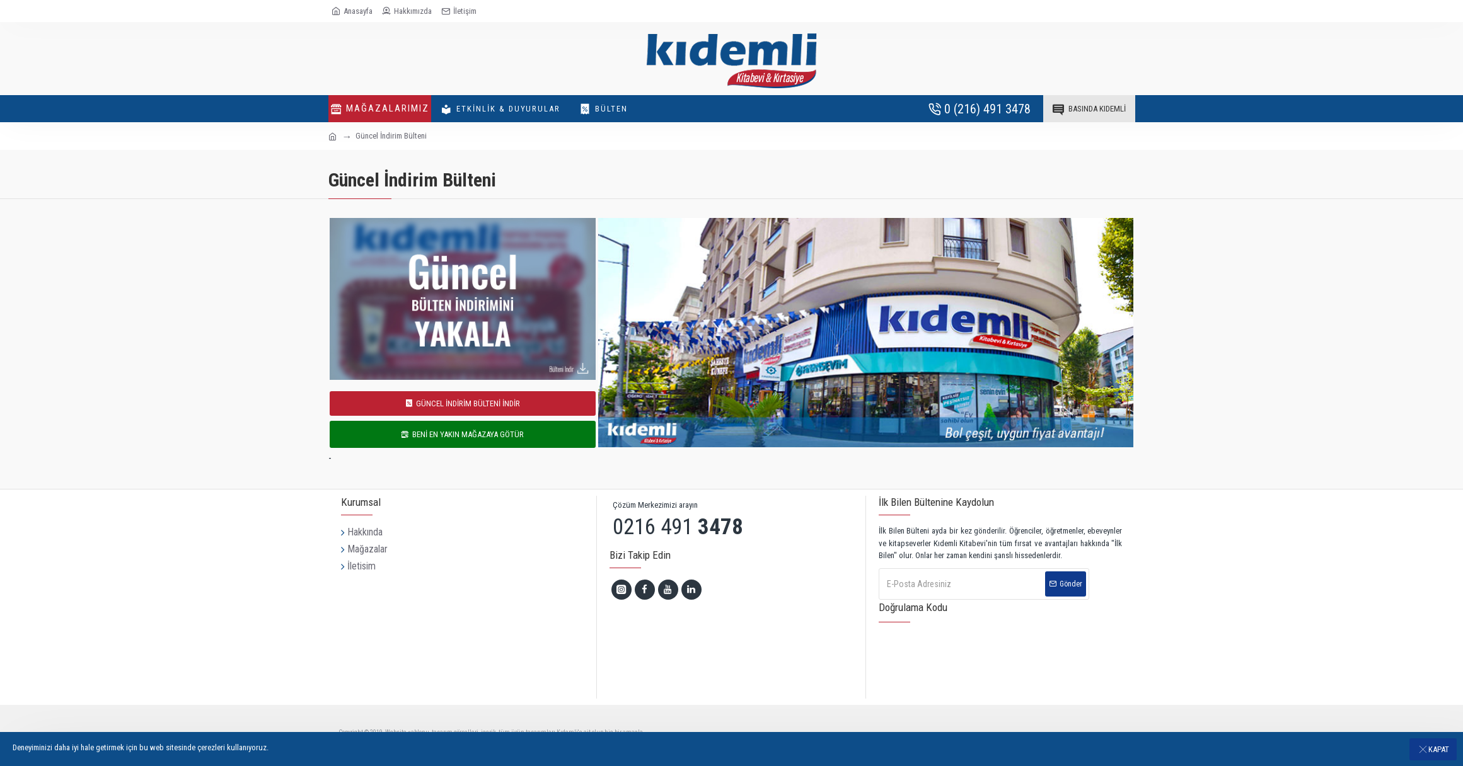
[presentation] (976, 654)
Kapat (1438, 749)
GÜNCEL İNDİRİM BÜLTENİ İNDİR (468, 403)
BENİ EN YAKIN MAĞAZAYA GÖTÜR (468, 434)
